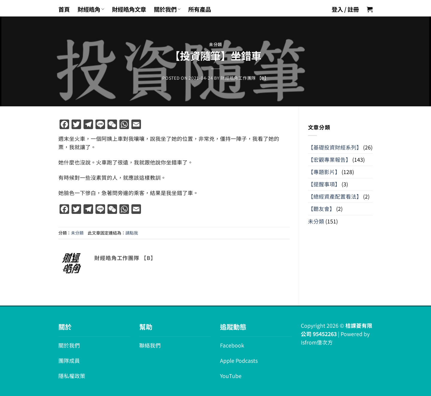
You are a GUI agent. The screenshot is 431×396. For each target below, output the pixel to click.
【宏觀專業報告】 (329, 159)
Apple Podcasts (239, 360)
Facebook (232, 345)
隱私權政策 (71, 376)
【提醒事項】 (324, 184)
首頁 (64, 9)
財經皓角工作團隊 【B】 (245, 78)
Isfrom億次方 (317, 342)
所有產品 (199, 9)
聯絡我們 (150, 345)
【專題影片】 (324, 172)
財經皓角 (91, 9)
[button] (370, 9)
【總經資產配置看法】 (335, 196)
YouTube (231, 376)
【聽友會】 (321, 208)
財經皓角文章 (129, 9)
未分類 (215, 44)
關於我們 (167, 9)
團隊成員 (69, 360)
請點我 (131, 233)
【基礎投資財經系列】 (335, 147)
